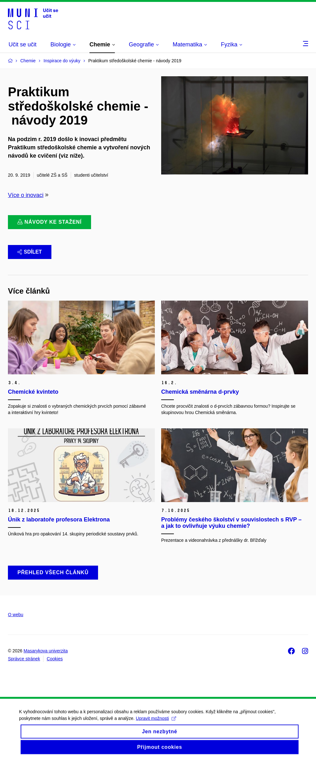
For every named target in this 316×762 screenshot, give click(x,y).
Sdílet (29, 252)
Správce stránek (24, 658)
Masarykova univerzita (45, 650)
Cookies (55, 658)
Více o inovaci (25, 195)
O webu (15, 614)
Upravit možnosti (156, 723)
